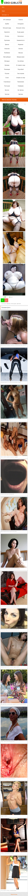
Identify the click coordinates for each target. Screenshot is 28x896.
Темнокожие (20, 81)
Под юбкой (21, 69)
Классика (6, 48)
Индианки (20, 44)
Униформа (20, 86)
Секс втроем (20, 73)
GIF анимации (7, 19)
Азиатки (20, 19)
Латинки (20, 48)
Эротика (20, 94)
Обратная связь (14, 894)
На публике (21, 61)
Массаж (21, 52)
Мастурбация (7, 57)
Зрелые (7, 44)
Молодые (7, 61)
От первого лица (20, 65)
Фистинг (7, 90)
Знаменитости (20, 40)
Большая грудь (7, 28)
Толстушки (7, 86)
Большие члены (20, 28)
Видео (3, 11)
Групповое (7, 40)
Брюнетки (7, 32)
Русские (7, 73)
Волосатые (21, 36)
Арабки (7, 23)
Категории (4, 14)
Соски (7, 77)
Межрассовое (20, 57)
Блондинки (21, 23)
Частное (7, 94)
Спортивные (7, 81)
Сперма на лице (20, 77)
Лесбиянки (7, 52)
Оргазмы (7, 65)
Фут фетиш (21, 90)
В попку (7, 36)
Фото (3, 7)
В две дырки (20, 32)
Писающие (7, 69)
